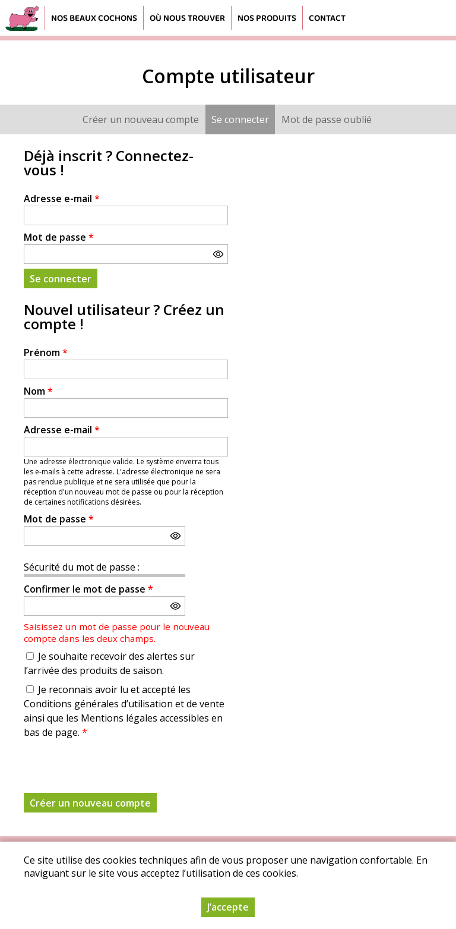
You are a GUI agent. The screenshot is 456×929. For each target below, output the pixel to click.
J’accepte (228, 907)
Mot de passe (59, 237)
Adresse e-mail (62, 198)
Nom (38, 391)
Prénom (46, 352)
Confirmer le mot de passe (88, 589)
